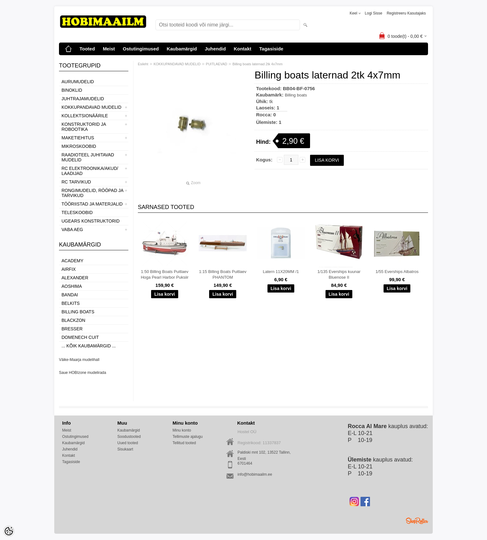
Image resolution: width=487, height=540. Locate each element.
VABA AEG (72, 229)
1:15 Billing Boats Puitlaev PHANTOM (222, 274)
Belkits (71, 303)
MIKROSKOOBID (79, 146)
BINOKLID (72, 90)
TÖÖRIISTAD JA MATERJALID (92, 203)
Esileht (143, 64)
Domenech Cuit (80, 337)
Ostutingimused (141, 48)
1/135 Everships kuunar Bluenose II (339, 274)
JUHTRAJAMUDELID (83, 98)
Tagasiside (271, 48)
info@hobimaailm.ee (255, 474)
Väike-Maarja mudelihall (79, 359)
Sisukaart (125, 449)
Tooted (87, 48)
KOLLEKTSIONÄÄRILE (85, 115)
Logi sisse (373, 13)
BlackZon (73, 320)
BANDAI (70, 294)
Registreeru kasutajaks (406, 13)
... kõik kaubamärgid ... (89, 345)
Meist (109, 48)
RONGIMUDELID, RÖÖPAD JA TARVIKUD (92, 193)
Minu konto (182, 430)
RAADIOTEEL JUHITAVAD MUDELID (88, 157)
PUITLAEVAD (216, 64)
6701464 (245, 463)
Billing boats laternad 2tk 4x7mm (257, 64)
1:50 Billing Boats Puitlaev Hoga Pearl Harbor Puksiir (164, 274)
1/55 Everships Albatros (397, 271)
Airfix (69, 269)
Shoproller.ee (417, 521)
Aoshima (72, 286)
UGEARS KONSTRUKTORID (91, 221)
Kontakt (242, 48)
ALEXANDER (75, 277)
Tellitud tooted (184, 443)
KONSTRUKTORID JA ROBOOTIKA (84, 127)
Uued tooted (127, 443)
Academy (72, 260)
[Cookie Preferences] (9, 531)
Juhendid (215, 48)
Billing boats (78, 311)
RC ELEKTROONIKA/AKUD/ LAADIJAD (90, 171)
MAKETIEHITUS (78, 137)
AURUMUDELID (78, 81)
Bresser (72, 328)
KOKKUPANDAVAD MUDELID (91, 107)
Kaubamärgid (182, 48)
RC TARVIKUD (76, 181)
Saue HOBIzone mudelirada (82, 372)
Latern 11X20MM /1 (281, 271)
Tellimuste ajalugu (187, 436)
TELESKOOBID (77, 212)
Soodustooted (129, 436)
